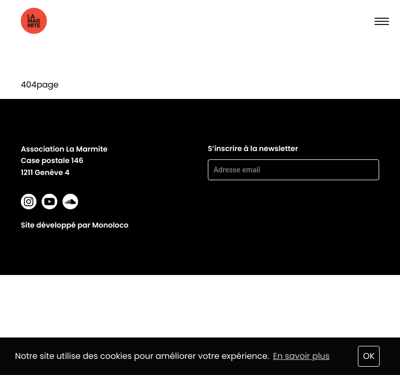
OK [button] (368, 356)
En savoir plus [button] (301, 356)
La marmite (52, 21)
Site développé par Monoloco (75, 225)
